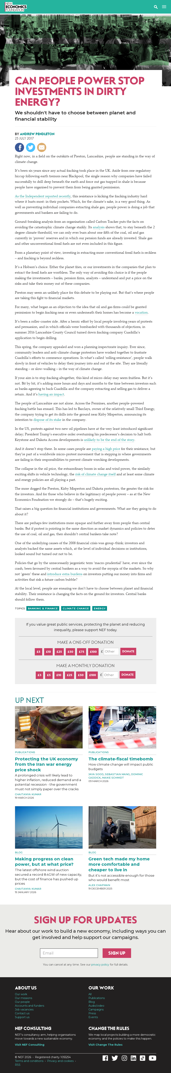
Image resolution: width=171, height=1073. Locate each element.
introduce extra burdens (64, 574)
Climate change (76, 608)
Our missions (23, 998)
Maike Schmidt (113, 777)
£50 (70, 651)
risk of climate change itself (95, 474)
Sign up (116, 953)
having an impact (51, 394)
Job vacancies (24, 1009)
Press (92, 1013)
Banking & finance (43, 608)
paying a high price (106, 449)
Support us (22, 1017)
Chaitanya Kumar (28, 794)
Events (93, 1017)
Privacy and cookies (60, 1061)
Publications (25, 752)
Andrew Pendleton (37, 134)
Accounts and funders (29, 1005)
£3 (39, 675)
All (90, 994)
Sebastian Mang (117, 774)
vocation (141, 313)
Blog (19, 66)
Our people (22, 1002)
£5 (38, 651)
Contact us (22, 1013)
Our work (21, 994)
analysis (99, 227)
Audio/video (96, 1005)
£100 (93, 651)
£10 (48, 651)
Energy (99, 608)
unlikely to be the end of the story (109, 440)
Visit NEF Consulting (29, 1044)
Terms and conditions (29, 1061)
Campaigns (96, 1009)
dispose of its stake (47, 420)
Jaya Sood (96, 774)
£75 (81, 651)
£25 (59, 651)
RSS (17, 1064)
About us (26, 987)
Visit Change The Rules (105, 1044)
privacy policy (100, 964)
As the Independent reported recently (43, 196)
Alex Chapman (99, 885)
